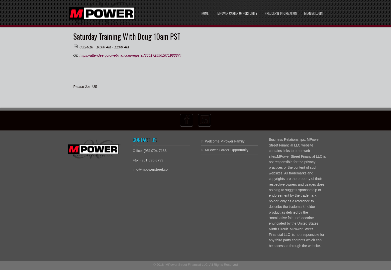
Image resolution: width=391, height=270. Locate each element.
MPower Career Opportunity (237, 13)
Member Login (313, 13)
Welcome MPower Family (224, 141)
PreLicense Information (281, 13)
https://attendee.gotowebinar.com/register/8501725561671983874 (127, 54)
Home (204, 13)
